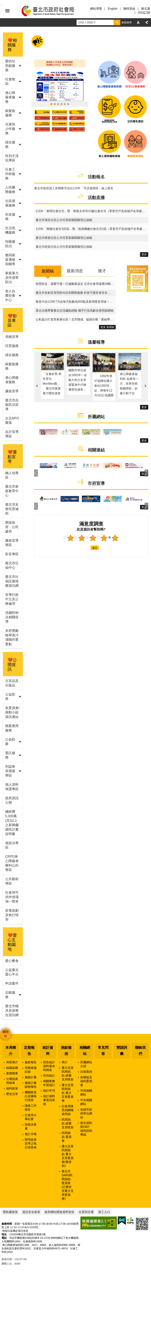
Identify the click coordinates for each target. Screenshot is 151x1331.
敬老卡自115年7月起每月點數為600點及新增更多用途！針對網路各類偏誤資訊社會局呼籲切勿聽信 (76, 301)
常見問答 (103, 1051)
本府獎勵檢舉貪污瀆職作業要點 (12, 637)
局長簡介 (12, 1062)
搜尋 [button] (117, 22)
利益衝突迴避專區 (10, 771)
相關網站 (84, 1051)
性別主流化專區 (12, 158)
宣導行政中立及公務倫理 (12, 599)
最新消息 (75, 271)
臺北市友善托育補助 (12, 509)
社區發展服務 (10, 203)
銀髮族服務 (10, 113)
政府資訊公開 (12, 800)
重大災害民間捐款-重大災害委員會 (68, 1092)
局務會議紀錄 (31, 1069)
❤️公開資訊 (12, 665)
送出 (87, 547)
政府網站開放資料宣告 (59, 1212)
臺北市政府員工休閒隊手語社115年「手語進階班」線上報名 (73, 188)
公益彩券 (10, 696)
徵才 (102, 271)
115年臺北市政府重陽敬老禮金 (58, 104)
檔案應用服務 (12, 728)
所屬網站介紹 (86, 1064)
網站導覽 (96, 8)
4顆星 (103, 537)
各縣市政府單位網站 (86, 1113)
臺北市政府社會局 (52, 10)
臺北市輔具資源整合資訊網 (12, 1010)
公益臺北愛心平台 (12, 972)
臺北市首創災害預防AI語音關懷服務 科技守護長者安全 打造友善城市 (76, 292)
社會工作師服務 (10, 174)
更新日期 (6, 1259)
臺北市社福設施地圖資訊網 (12, 581)
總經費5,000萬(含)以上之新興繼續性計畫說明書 (12, 823)
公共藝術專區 (12, 881)
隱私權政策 (10, 1212)
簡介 (65, 1062)
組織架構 (12, 1067)
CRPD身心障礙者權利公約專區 (12, 863)
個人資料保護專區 (12, 787)
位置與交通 (86, 1212)
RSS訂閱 (144, 12)
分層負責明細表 (12, 1080)
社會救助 (10, 81)
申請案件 (12, 983)
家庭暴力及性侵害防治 (12, 277)
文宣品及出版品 (12, 683)
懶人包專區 (12, 475)
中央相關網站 (86, 1102)
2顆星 (81, 537)
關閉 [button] (6, 1031)
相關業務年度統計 (49, 1083)
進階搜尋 (126, 22)
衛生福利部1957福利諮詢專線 (86, 1128)
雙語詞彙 (121, 1051)
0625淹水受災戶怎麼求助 (51, 104)
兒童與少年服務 (10, 128)
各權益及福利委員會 (86, 1081)
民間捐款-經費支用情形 (68, 1123)
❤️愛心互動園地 (12, 942)
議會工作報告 (31, 1107)
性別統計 (49, 1075)
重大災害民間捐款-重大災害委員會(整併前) (68, 1156)
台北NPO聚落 (12, 420)
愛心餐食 (12, 961)
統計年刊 (49, 1090)
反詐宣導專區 (12, 434)
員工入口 (104, 1212)
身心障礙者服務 (10, 97)
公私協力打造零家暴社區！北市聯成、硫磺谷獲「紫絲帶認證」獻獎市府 (76, 319)
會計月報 (31, 1134)
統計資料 (48, 1051)
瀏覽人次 (6, 1263)
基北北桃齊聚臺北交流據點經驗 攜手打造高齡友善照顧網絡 (75, 310)
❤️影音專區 (12, 321)
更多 (144, 254)
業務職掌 (12, 1073)
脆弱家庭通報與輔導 (10, 259)
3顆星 (92, 537)
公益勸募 (10, 742)
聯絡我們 (140, 1051)
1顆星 (70, 537)
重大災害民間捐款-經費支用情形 (68, 1073)
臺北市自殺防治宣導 (12, 404)
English (112, 8)
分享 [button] (146, 22)
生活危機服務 (10, 230)
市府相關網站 (86, 1092)
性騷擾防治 (10, 244)
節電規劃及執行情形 (12, 915)
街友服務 (10, 217)
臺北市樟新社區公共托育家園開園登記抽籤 (64, 237)
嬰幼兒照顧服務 (10, 65)
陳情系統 (129, 8)
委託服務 (10, 755)
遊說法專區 (12, 845)
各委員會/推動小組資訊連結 (12, 712)
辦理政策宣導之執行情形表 (31, 1143)
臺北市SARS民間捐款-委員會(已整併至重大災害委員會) (68, 1185)
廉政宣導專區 (12, 543)
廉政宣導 (12, 391)
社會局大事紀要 (31, 1117)
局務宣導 (12, 337)
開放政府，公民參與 (12, 527)
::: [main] (1, 28)
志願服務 (10, 995)
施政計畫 (31, 1077)
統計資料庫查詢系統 (49, 1100)
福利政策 (12, 1088)
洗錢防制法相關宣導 (12, 617)
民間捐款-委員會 (67, 1136)
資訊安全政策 (31, 1212)
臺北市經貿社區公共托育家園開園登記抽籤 (64, 246)
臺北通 (145, 8)
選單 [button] (7, 11)
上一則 (37, 386)
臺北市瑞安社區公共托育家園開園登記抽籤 (64, 220)
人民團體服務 (10, 190)
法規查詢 (86, 1071)
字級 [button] (138, 22)
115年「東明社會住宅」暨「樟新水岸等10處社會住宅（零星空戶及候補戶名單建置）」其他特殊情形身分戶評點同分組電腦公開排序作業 (92, 211)
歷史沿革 (12, 1094)
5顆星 (114, 537)
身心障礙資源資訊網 (65, 104)
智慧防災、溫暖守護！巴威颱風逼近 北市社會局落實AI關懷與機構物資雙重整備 (76, 283)
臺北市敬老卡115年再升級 (55, 104)
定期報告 (29, 1051)
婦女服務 (10, 144)
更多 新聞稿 (107, 327)
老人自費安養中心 (10, 295)
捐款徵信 (66, 1051)
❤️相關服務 (12, 45)
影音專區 (12, 554)
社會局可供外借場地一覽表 (12, 897)
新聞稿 (48, 271)
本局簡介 (10, 1051)
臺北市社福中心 (12, 565)
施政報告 (31, 1062)
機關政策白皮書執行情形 (31, 1096)
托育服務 (12, 346)
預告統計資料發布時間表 (49, 1066)
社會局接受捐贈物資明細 (68, 1110)
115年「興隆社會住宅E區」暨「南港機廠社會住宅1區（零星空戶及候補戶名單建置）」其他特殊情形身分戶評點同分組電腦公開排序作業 (92, 228)
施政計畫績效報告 (31, 1084)
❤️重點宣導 (12, 457)
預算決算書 (31, 1126)
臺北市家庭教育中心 (12, 491)
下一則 (145, 386)
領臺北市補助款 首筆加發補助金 (61, 104)
